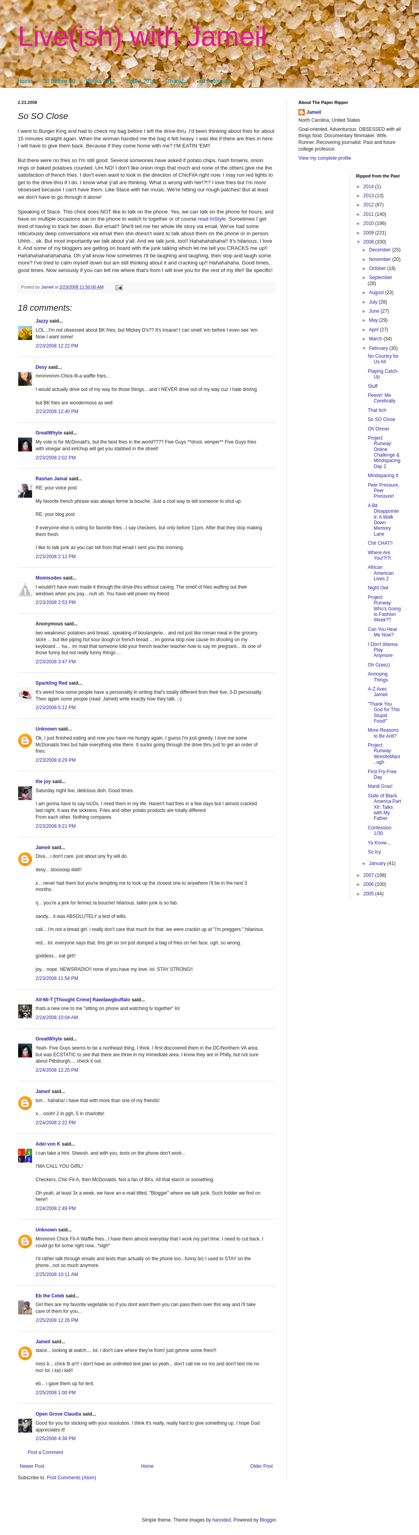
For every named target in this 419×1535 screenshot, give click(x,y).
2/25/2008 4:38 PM (55, 1438)
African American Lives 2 (381, 573)
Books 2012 (100, 81)
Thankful (177, 81)
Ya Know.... (379, 843)
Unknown (46, 729)
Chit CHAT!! (380, 543)
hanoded (221, 1520)
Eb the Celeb (50, 1296)
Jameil (43, 847)
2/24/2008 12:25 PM (57, 1070)
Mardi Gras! (380, 786)
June (374, 311)
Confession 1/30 (379, 830)
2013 (369, 195)
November (380, 259)
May (374, 320)
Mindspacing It (383, 475)
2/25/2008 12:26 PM (57, 1320)
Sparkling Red (52, 683)
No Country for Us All (383, 358)
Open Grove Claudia (58, 1414)
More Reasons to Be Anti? (383, 732)
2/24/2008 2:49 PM (55, 1208)
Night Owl (378, 588)
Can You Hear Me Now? (382, 632)
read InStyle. (212, 219)
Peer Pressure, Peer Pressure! (383, 490)
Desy (41, 367)
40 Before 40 (214, 81)
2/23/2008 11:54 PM (57, 978)
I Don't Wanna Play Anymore (382, 650)
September (380, 277)
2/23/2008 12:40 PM (57, 411)
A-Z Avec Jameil (377, 691)
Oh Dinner (378, 429)
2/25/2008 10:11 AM (57, 1274)
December (380, 250)
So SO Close (381, 419)
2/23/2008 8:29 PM (55, 760)
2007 (369, 875)
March (376, 339)
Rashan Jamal (52, 478)
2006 (369, 884)
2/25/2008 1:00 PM (55, 1392)
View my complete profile (324, 158)
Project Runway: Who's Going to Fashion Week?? (384, 609)
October (378, 268)
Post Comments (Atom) (71, 1477)
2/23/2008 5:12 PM (55, 707)
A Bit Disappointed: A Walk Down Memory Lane (383, 520)
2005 (369, 894)
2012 (369, 205)
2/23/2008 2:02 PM (55, 458)
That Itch (377, 410)
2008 (369, 242)
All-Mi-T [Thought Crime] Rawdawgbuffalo (83, 1000)
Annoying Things (378, 676)
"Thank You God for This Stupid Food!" (384, 712)
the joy (43, 781)
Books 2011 (140, 81)
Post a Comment (45, 1452)
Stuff (372, 386)
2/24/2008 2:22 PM (55, 1122)
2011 (369, 214)
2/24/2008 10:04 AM (57, 1017)
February (379, 348)
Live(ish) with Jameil (142, 36)
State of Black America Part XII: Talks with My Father (384, 807)
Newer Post (32, 1466)
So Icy (374, 852)
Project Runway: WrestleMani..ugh (384, 753)
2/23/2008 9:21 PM (55, 826)
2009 (369, 233)
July (374, 302)
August (377, 292)
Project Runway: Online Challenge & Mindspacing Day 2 (384, 452)
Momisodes (49, 578)
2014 (369, 186)
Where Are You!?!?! (379, 555)
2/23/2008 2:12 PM (55, 556)
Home (24, 81)
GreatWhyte (49, 433)
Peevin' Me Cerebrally (381, 398)
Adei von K (48, 1144)
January (378, 863)
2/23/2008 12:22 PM (57, 346)
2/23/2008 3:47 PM (55, 662)
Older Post (261, 1466)
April (374, 329)
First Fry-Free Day (382, 774)
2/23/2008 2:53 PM (55, 602)
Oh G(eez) (379, 665)
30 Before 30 (59, 81)
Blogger (268, 1520)
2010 (369, 223)
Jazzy (42, 321)
